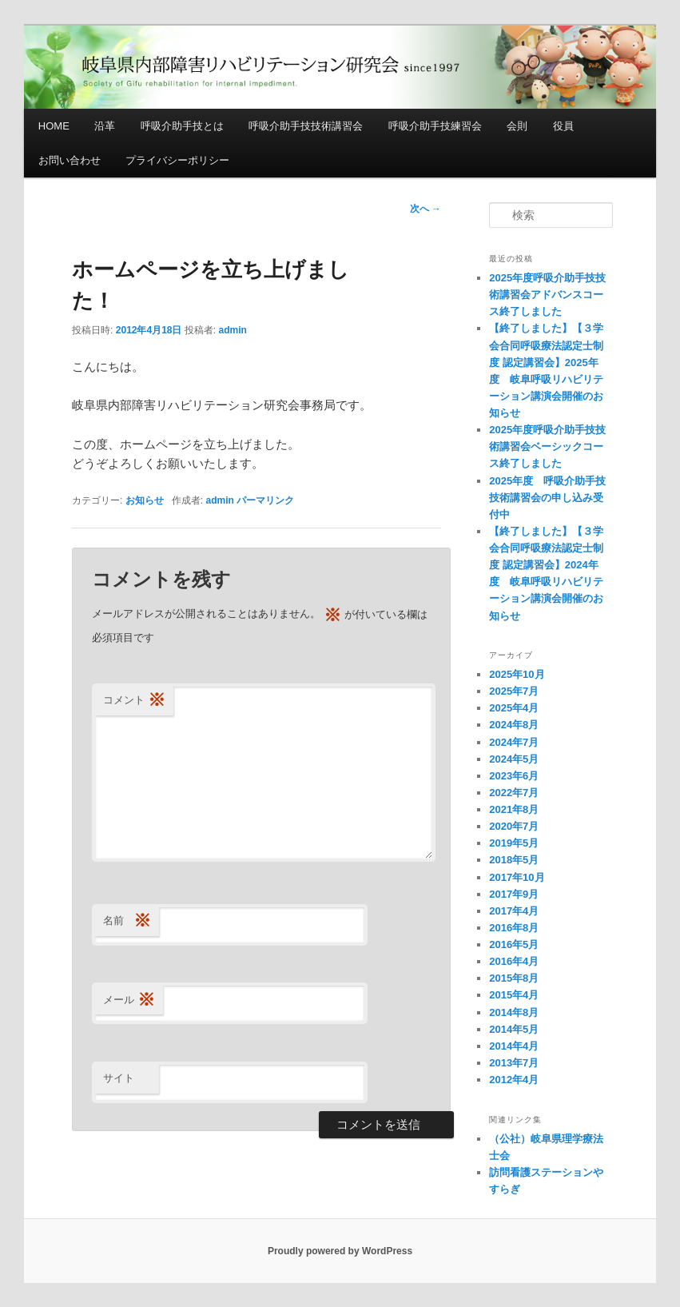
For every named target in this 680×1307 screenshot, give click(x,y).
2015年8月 (514, 978)
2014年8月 (514, 1012)
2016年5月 (514, 944)
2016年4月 (514, 961)
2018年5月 (514, 860)
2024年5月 (514, 759)
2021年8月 (514, 809)
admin (233, 330)
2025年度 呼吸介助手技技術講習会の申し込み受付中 (547, 497)
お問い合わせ (69, 160)
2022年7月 (514, 793)
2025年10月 (516, 674)
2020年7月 (514, 826)
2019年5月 (514, 843)
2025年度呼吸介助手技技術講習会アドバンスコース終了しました (547, 294)
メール (129, 1000)
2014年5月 (514, 1029)
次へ (425, 208)
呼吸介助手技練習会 (435, 126)
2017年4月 (514, 911)
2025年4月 (514, 708)
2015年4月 (514, 995)
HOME (54, 126)
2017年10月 (516, 877)
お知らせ (144, 500)
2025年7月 (514, 691)
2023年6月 (514, 776)
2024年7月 (514, 742)
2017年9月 (514, 894)
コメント (134, 700)
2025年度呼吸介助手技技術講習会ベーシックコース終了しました (547, 446)
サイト (118, 1078)
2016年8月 (514, 928)
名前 (127, 921)
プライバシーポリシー (177, 160)
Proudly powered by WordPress (340, 1251)
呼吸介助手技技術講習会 (306, 126)
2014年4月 (514, 1046)
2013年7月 (514, 1063)
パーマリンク (265, 500)
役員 (563, 126)
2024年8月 (514, 725)
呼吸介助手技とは (182, 126)
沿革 (104, 126)
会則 (517, 126)
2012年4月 (514, 1080)
